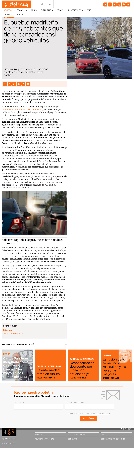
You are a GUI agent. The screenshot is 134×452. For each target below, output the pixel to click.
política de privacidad (101, 414)
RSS (102, 435)
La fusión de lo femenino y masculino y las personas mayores (115, 366)
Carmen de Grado (112, 378)
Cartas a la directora (49, 366)
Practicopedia (75, 11)
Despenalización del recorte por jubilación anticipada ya (82, 368)
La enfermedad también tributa (50, 372)
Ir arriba (126, 429)
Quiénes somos (8, 443)
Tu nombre (19, 402)
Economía (22, 11)
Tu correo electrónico (74, 402)
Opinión (60, 11)
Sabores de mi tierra (105, 11)
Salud (34, 11)
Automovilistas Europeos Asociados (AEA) (22, 109)
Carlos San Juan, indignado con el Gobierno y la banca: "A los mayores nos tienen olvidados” (17, 365)
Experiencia (47, 11)
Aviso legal (40, 435)
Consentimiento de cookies (113, 439)
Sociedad (8, 11)
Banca (7, 350)
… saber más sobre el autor (13, 333)
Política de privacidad (44, 439)
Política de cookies (76, 435)
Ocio (89, 11)
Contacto (72, 439)
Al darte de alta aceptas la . (89, 414)
